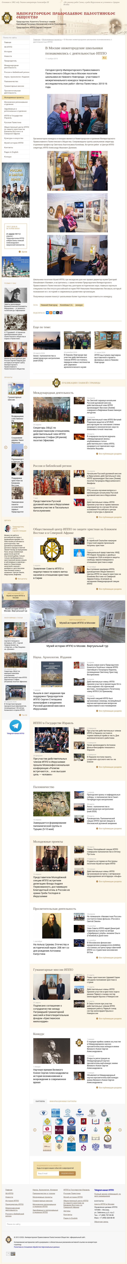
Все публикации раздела (110, 453)
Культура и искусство (13, 138)
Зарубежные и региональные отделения (15, 110)
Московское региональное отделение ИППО (44, 1205)
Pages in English (11, 152)
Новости (8, 56)
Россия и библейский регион (16, 72)
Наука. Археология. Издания (16, 77)
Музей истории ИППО (13, 143)
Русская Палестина (12, 122)
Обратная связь (101, 1221)
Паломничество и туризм (44, 1193)
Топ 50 (24, 715)
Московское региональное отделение (16, 103)
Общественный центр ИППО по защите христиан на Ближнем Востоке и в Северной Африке (16, 130)
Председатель (10, 60)
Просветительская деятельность (12, 91)
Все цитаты (22, 579)
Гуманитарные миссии (14, 86)
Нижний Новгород (49, 305)
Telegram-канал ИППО (15, 733)
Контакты (8, 147)
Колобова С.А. (66, 305)
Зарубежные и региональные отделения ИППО (45, 1211)
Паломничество (11, 81)
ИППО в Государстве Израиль (13, 116)
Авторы (67, 1211)
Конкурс (8, 156)
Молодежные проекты (14, 97)
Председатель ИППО (14, 1204)
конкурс (79, 305)
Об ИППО (8, 47)
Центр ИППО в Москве (104, 1204)
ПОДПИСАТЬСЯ (67, 1173)
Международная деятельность (11, 66)
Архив (24, 251)
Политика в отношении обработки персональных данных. (37, 1247)
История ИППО (12, 1200)
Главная (7, 42)
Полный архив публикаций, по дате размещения (107, 1195)
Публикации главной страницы (81, 383)
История (8, 51)
